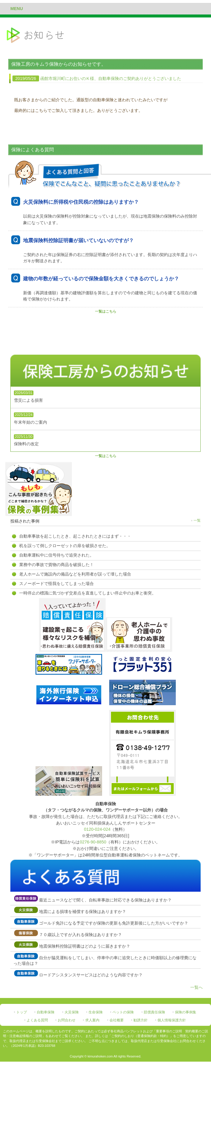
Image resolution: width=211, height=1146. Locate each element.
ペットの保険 (123, 1012)
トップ (21, 1012)
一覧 (197, 520)
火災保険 (72, 1012)
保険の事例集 (185, 1012)
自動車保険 (45, 1012)
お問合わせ (66, 1020)
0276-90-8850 (93, 842)
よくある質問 (37, 1020)
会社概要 (116, 1020)
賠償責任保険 (154, 1012)
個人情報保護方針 (171, 1020)
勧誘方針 (140, 1020)
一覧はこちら (105, 311)
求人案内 (92, 1020)
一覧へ (196, 987)
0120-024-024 (97, 829)
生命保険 (95, 1012)
